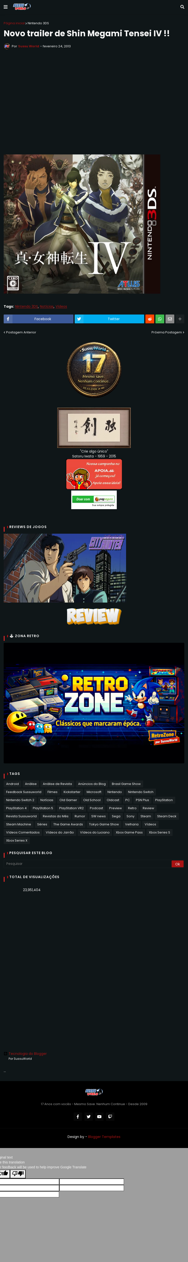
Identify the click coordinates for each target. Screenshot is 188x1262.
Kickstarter (72, 792)
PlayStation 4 (16, 808)
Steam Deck (166, 816)
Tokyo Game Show (104, 824)
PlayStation (164, 800)
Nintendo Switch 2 (20, 800)
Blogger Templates (104, 1136)
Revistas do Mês (56, 816)
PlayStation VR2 (71, 808)
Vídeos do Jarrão (60, 832)
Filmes (52, 792)
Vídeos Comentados (23, 832)
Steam (146, 816)
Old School (92, 800)
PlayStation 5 (43, 808)
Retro (132, 808)
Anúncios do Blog (92, 784)
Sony (130, 816)
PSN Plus (142, 800)
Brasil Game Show (126, 784)
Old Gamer (68, 800)
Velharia (132, 824)
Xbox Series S (159, 832)
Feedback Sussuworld (23, 792)
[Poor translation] (18, 1174)
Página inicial (14, 23)
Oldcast (113, 800)
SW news (98, 816)
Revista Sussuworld (21, 816)
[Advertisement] (94, 934)
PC (127, 800)
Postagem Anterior (21, 332)
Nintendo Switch (140, 792)
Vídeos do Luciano (95, 832)
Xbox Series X (16, 840)
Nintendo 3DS (38, 23)
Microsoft (94, 792)
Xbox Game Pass (129, 832)
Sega (116, 816)
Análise (31, 784)
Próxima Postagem (167, 332)
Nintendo (114, 792)
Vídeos (61, 306)
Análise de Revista (57, 784)
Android (12, 784)
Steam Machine (18, 824)
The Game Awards (68, 824)
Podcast (96, 808)
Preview (115, 808)
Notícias (47, 306)
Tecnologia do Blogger (25, 1054)
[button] (5, 7)
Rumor (80, 816)
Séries (42, 824)
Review (148, 808)
